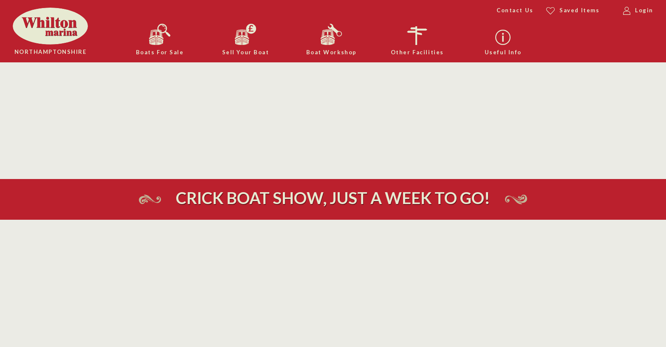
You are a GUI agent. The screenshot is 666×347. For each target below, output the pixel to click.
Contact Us (515, 10)
